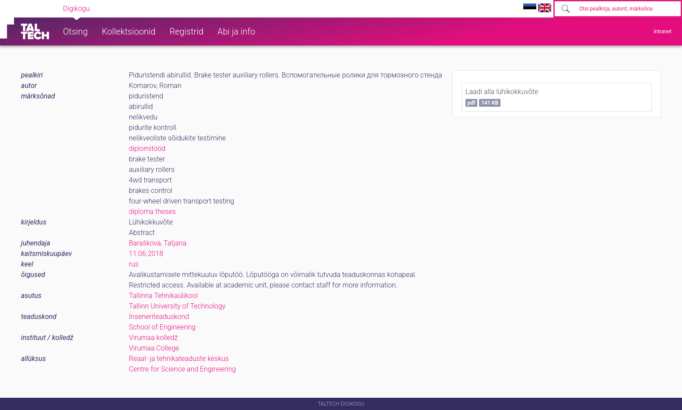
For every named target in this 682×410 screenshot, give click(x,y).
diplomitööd (147, 148)
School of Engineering (162, 327)
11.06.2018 (146, 253)
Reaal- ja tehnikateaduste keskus (179, 358)
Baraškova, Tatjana (158, 243)
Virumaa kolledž (153, 337)
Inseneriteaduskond (159, 316)
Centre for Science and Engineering (182, 369)
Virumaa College (154, 348)
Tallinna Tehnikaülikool (163, 295)
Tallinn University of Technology (177, 306)
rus (134, 264)
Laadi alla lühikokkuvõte (501, 97)
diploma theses (152, 211)
